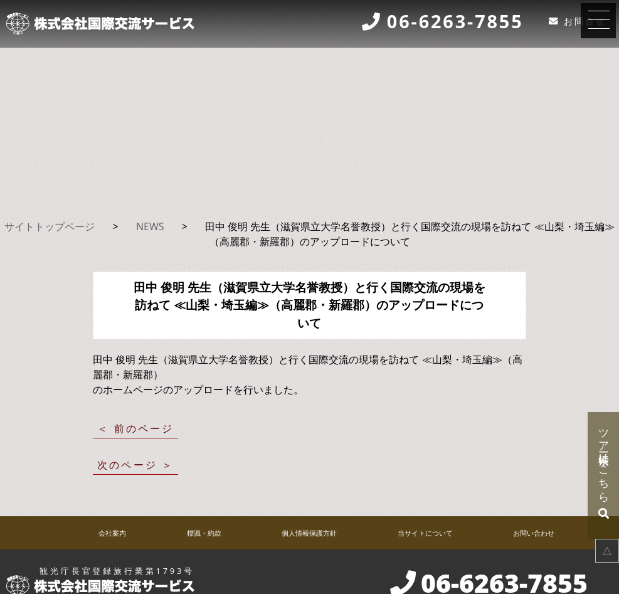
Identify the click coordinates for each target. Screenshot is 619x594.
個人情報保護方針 (309, 533)
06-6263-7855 (455, 22)
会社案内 (112, 533)
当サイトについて (425, 533)
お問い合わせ (533, 533)
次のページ (127, 465)
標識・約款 (204, 533)
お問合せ (585, 21)
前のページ (144, 428)
